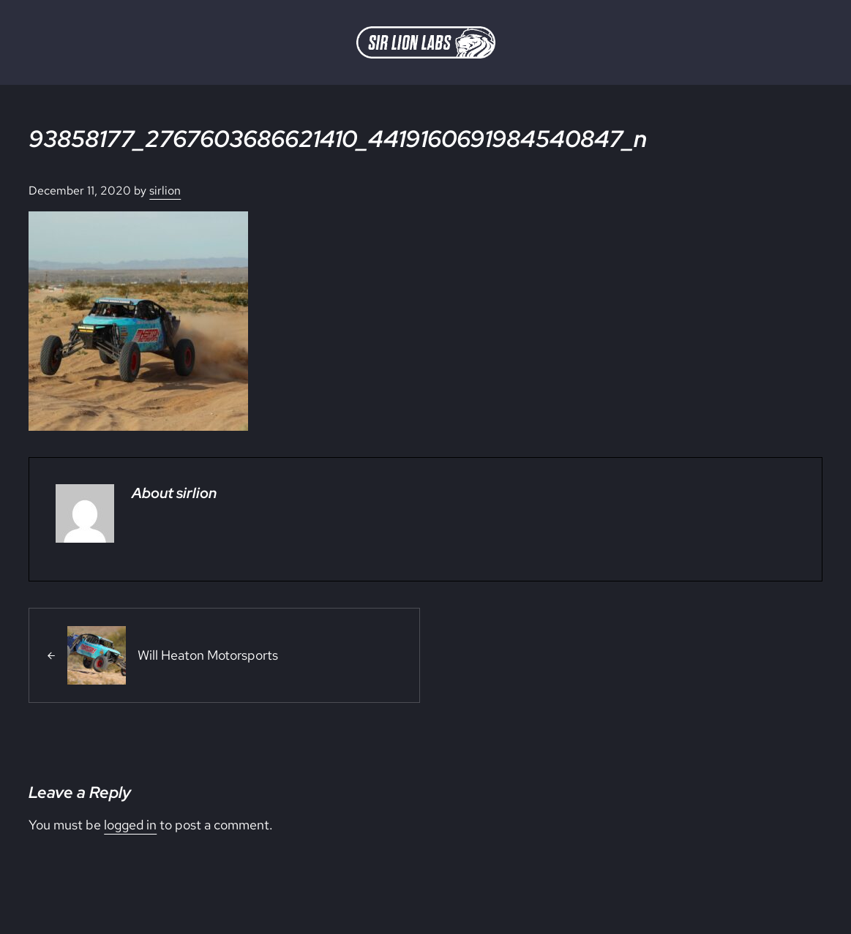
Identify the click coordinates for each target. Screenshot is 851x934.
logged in (130, 824)
